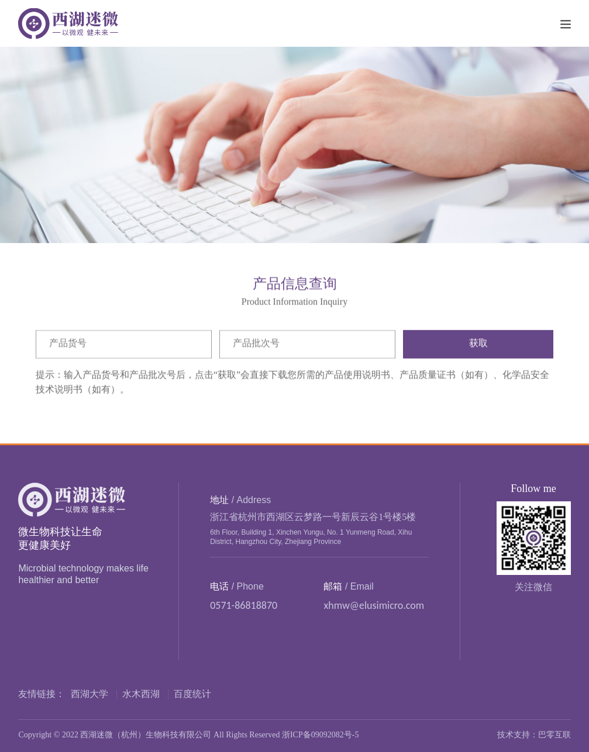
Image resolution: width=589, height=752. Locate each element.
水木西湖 (141, 694)
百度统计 (192, 694)
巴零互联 (554, 735)
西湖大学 (89, 694)
